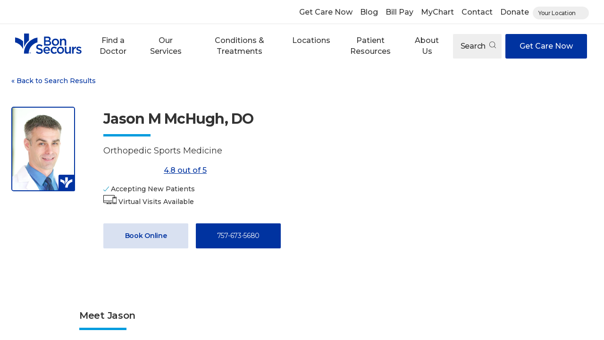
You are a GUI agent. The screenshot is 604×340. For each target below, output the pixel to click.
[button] (112, 46)
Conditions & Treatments (239, 45)
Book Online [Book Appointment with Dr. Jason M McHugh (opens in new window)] (146, 235)
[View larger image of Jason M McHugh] (43, 149)
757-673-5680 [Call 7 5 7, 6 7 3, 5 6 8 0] (238, 235)
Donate (514, 12)
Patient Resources (370, 45)
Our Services (166, 45)
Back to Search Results (53, 80)
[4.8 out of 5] (131, 170)
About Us (427, 45)
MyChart (437, 12)
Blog (369, 12)
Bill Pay (399, 12)
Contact (477, 12)
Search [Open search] (478, 46)
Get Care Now (325, 12)
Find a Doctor (113, 45)
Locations (311, 40)
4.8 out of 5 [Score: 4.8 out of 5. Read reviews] (155, 170)
